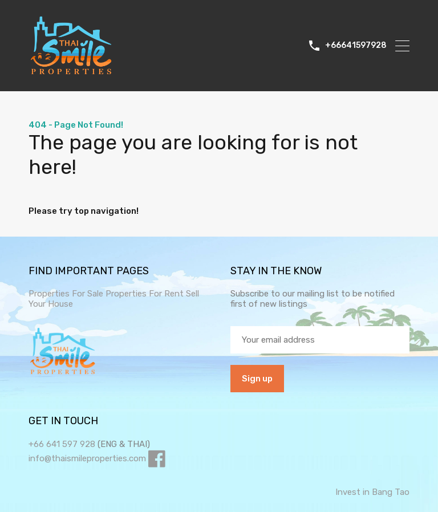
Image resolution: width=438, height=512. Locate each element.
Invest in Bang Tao (372, 492)
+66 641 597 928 (62, 444)
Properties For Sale (66, 293)
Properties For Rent (146, 293)
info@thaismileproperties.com (87, 458)
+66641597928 (356, 45)
